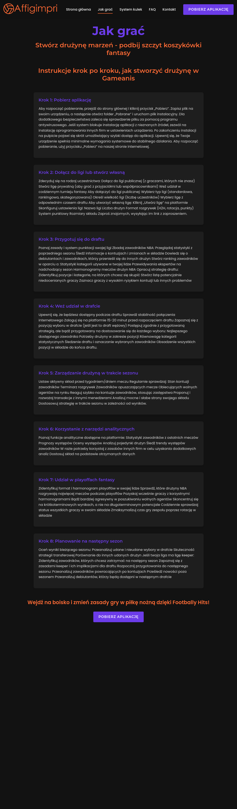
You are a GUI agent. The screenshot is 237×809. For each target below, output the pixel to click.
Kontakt (169, 9)
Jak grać (105, 9)
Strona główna (78, 9)
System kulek (130, 9)
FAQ (152, 9)
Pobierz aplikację (208, 9)
